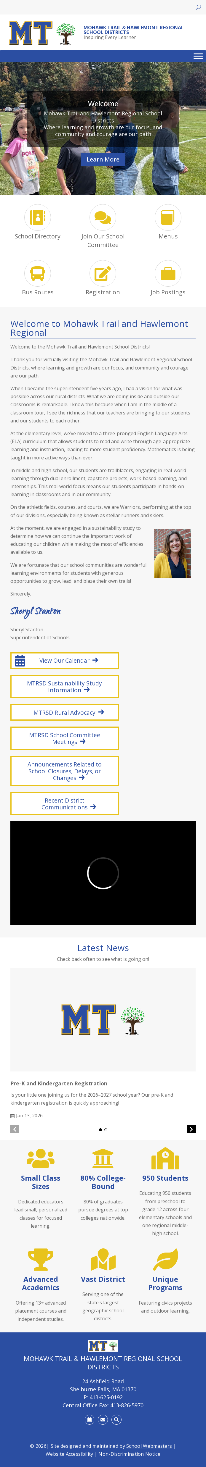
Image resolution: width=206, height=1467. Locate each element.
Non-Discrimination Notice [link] (129, 1454)
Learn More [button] (103, 159)
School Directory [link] (37, 236)
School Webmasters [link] (149, 1446)
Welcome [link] (103, 103)
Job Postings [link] (168, 292)
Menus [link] (168, 236)
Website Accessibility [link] (69, 1454)
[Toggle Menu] (198, 56)
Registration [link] (103, 292)
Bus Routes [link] (38, 292)
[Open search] (198, 7)
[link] (42, 33)
